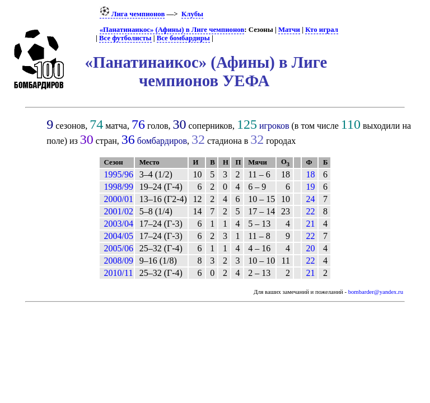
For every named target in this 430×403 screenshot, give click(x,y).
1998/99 (118, 186)
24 (310, 199)
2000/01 (118, 199)
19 (310, 186)
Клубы (192, 14)
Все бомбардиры (183, 38)
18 (310, 174)
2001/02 (118, 211)
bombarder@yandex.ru (375, 292)
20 (310, 248)
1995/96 (118, 174)
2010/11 (118, 273)
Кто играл (321, 30)
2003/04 (118, 223)
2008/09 (118, 260)
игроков (274, 125)
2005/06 (118, 248)
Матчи (289, 30)
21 (310, 223)
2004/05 (118, 236)
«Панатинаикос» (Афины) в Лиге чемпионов (172, 30)
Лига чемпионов (132, 14)
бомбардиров (162, 141)
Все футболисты (125, 38)
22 (310, 211)
